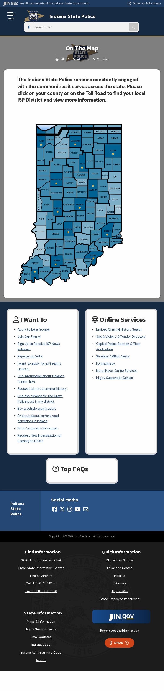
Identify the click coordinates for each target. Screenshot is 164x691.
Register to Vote (31, 347)
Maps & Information (41, 618)
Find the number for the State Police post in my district (41, 392)
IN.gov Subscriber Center (115, 369)
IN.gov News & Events (41, 626)
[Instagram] (69, 505)
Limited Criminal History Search (120, 318)
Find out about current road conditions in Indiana (40, 413)
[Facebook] (54, 505)
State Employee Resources (119, 595)
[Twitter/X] (62, 505)
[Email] (85, 505)
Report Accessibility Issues (119, 627)
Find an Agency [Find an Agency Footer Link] (41, 572)
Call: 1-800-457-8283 (41, 580)
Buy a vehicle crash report (38, 402)
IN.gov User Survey (119, 557)
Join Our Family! (30, 325)
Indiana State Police (66, 15)
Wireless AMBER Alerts (113, 347)
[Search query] (137, 15)
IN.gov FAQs (120, 588)
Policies (119, 572)
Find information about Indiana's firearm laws (43, 371)
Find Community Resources (39, 424)
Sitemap (119, 580)
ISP (63, 48)
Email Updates (41, 634)
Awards (41, 657)
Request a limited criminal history (43, 381)
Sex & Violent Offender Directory (122, 325)
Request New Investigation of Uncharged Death (41, 434)
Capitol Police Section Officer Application (119, 336)
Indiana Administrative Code (41, 649)
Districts (78, 48)
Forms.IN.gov (106, 354)
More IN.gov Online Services (117, 362)
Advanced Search (119, 565)
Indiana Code (41, 641)
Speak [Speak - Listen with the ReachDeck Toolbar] (119, 639)
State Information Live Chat (41, 557)
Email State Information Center (41, 565)
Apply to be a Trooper (35, 318)
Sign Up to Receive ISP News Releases (40, 336)
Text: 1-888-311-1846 (41, 588)
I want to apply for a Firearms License (41, 357)
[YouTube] (77, 505)
